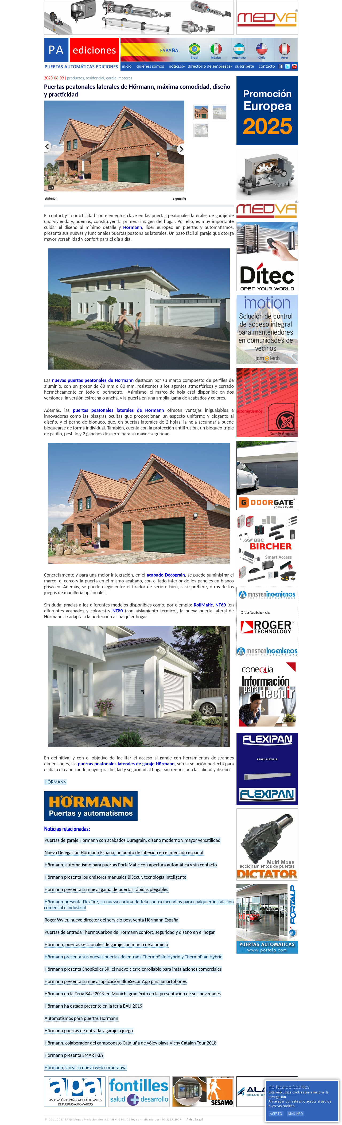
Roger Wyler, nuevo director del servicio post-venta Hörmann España (111, 920)
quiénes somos (150, 66)
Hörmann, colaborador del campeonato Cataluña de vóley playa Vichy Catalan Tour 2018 (130, 1043)
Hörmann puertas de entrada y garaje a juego (89, 1031)
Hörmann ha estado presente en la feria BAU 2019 (93, 1006)
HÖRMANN (56, 782)
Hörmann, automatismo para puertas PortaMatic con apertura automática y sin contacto (131, 865)
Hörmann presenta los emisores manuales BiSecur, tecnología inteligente (115, 877)
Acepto (276, 1113)
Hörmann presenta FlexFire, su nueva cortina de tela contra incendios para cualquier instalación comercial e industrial (139, 905)
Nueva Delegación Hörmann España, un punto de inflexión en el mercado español (124, 852)
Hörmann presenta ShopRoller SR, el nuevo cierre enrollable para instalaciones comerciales (133, 969)
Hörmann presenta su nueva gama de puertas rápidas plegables (106, 889)
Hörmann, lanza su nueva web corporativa (85, 1067)
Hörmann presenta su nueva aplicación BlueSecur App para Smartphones (116, 981)
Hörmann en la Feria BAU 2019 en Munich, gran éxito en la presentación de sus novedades (133, 994)
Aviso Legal (194, 1119)
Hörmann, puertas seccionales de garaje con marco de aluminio (106, 944)
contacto (267, 66)
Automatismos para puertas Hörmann (81, 1018)
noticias (177, 66)
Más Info (295, 1113)
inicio (127, 66)
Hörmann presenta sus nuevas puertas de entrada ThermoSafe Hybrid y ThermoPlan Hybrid (134, 957)
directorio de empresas (210, 66)
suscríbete (244, 66)
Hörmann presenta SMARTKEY (74, 1055)
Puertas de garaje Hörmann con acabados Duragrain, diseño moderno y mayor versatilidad (132, 840)
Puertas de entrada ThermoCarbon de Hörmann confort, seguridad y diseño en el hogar (130, 932)
